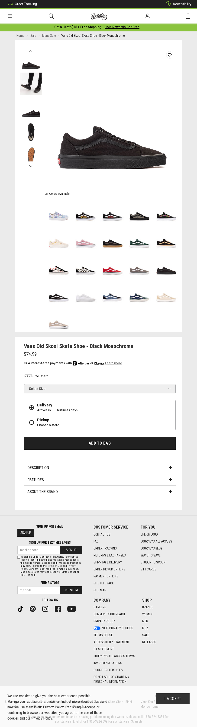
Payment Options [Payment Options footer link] (106, 576)
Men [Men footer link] (145, 621)
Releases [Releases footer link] (149, 642)
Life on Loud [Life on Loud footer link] (149, 534)
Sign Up (25, 533)
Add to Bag (100, 444)
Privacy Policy (53, 707)
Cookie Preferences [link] (108, 670)
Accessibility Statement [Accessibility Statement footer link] (111, 642)
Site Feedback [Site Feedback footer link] (104, 583)
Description (99, 468)
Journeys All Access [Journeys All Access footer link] (156, 541)
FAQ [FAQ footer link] (96, 541)
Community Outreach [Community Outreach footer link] (109, 614)
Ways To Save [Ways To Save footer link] (151, 555)
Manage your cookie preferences (31, 701)
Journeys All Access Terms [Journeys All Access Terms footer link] (114, 656)
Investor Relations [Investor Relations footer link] (108, 663)
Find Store (71, 590)
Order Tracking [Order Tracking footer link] (105, 548)
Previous (31, 50)
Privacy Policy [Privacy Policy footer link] (104, 621)
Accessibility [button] (177, 4)
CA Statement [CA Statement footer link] (104, 649)
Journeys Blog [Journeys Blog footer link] (151, 548)
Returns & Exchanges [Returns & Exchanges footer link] (110, 555)
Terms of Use (54, 565)
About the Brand (99, 492)
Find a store (49, 583)
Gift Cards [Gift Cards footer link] (148, 569)
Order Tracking (21, 4)
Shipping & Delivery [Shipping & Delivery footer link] (108, 562)
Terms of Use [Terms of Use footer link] (103, 635)
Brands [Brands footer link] (147, 607)
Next (31, 165)
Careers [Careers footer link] (100, 607)
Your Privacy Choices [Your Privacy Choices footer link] (113, 628)
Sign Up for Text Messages (50, 543)
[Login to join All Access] (77, 28)
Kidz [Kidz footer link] (145, 628)
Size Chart (36, 377)
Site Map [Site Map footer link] (100, 590)
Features (99, 481)
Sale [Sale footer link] (145, 635)
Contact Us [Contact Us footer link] (102, 534)
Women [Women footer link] (147, 614)
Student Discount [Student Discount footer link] (154, 562)
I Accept (173, 698)
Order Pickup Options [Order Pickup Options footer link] (109, 569)
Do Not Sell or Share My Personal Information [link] (111, 679)
